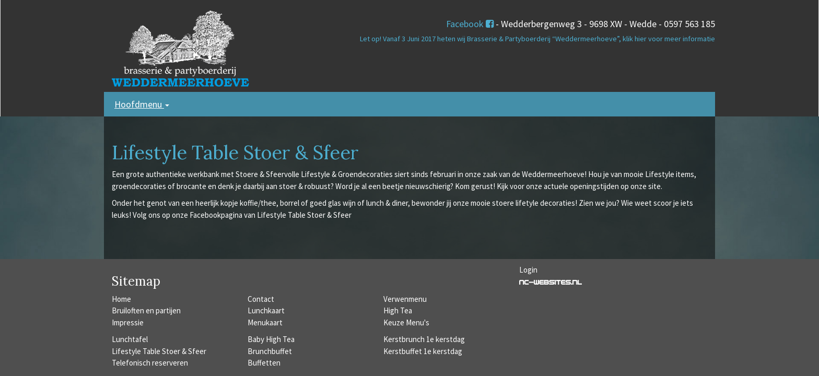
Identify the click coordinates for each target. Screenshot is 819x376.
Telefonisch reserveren (150, 363)
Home (121, 299)
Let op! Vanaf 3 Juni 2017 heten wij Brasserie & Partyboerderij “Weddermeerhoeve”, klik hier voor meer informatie (537, 38)
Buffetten (264, 363)
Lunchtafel (130, 339)
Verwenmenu (405, 299)
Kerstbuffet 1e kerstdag (422, 351)
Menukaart (265, 322)
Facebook (470, 24)
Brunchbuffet (270, 351)
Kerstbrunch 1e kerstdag (424, 339)
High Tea (397, 310)
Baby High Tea (271, 339)
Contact (261, 299)
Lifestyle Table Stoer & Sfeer (159, 351)
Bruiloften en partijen (146, 310)
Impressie (128, 322)
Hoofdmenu (141, 104)
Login (528, 270)
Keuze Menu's (406, 322)
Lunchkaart (266, 310)
